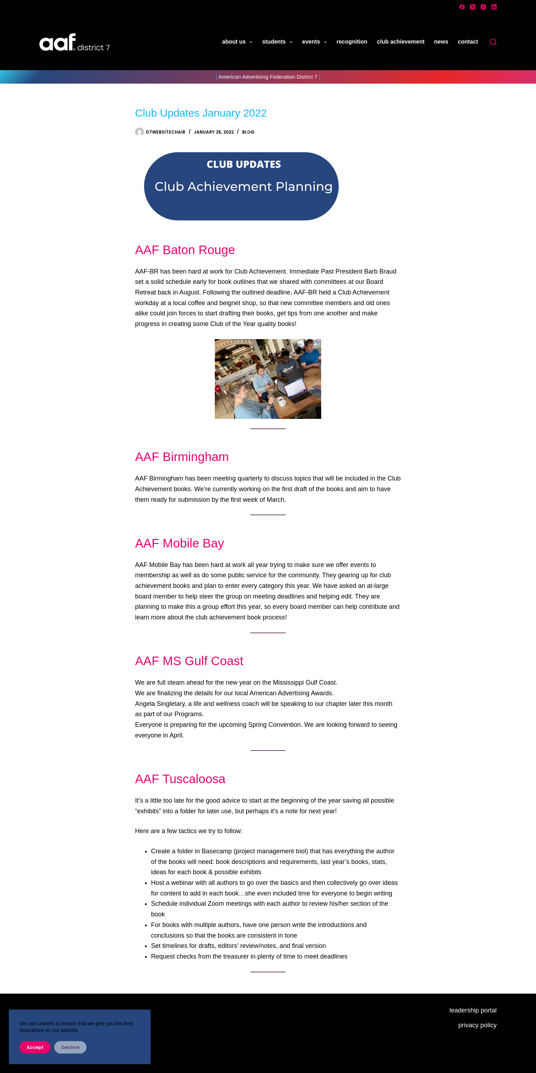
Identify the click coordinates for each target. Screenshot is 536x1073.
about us (239, 42)
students (278, 42)
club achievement (400, 42)
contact (468, 42)
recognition (351, 42)
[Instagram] (483, 7)
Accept (35, 1047)
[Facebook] (462, 7)
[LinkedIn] (494, 7)
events (316, 42)
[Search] (493, 42)
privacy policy (477, 1025)
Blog (248, 132)
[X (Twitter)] (472, 7)
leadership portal (473, 1010)
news (441, 42)
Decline (70, 1047)
